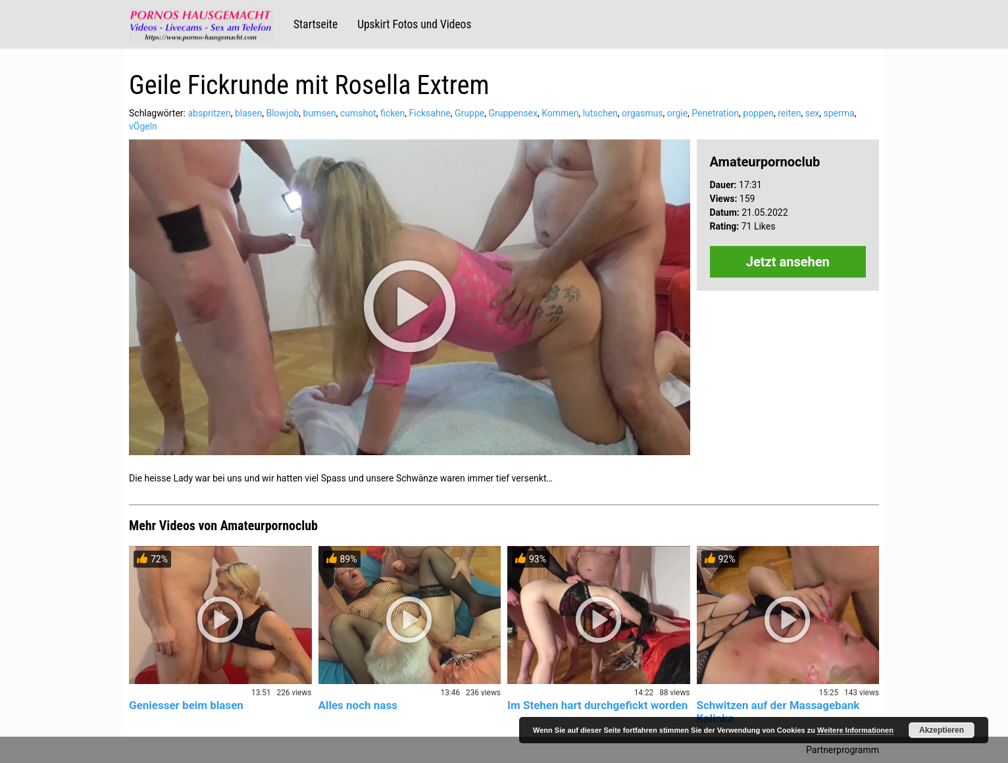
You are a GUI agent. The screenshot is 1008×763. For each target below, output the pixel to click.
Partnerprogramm (842, 750)
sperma (839, 113)
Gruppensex (512, 113)
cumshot (358, 113)
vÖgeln (143, 126)
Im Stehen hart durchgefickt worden (597, 705)
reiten (789, 113)
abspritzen (209, 113)
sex (812, 113)
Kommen (560, 113)
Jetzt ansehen (788, 262)
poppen (758, 113)
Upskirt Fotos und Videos (414, 24)
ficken (392, 113)
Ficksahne (430, 113)
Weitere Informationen (855, 730)
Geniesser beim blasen (186, 705)
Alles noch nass (357, 705)
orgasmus (642, 113)
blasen (248, 113)
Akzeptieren (941, 730)
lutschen (600, 113)
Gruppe (469, 113)
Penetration (715, 113)
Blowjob (282, 113)
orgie (677, 113)
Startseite (315, 24)
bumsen (319, 113)
